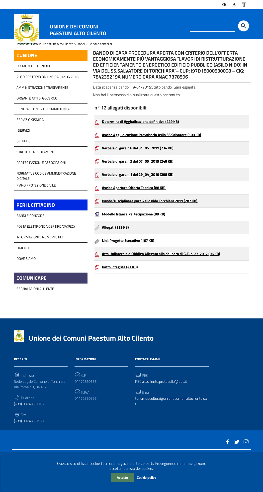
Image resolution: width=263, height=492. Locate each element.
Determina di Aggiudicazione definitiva (143, 154)
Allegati (116, 265)
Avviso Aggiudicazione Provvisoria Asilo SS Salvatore (156, 168)
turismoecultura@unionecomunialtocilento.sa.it (171, 432)
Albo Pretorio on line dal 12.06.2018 (47, 104)
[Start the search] (243, 26)
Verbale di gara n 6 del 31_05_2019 (141, 182)
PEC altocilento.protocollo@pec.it (162, 412)
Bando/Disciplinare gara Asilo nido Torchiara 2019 (153, 237)
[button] (222, 5)
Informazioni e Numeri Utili (39, 266)
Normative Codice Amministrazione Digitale (46, 203)
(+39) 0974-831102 (31, 435)
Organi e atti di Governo (36, 126)
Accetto (122, 477)
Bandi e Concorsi (30, 244)
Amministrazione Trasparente (42, 115)
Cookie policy (146, 477)
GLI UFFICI (23, 169)
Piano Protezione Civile (36, 213)
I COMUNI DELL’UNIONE (33, 94)
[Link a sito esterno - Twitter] (239, 41)
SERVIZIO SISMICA (30, 147)
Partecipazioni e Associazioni (41, 190)
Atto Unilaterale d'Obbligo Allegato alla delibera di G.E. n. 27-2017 (166, 292)
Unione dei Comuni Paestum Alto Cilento (78, 30)
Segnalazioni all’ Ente (35, 318)
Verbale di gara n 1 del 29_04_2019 (141, 210)
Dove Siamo (26, 287)
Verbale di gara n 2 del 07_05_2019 (141, 196)
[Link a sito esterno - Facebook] (232, 41)
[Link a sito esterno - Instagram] (246, 41)
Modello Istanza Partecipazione (136, 251)
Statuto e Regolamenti (35, 180)
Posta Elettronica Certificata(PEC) (45, 255)
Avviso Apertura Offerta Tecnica (136, 223)
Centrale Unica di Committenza (43, 137)
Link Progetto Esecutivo (131, 279)
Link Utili (23, 276)
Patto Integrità (121, 306)
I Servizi (23, 158)
